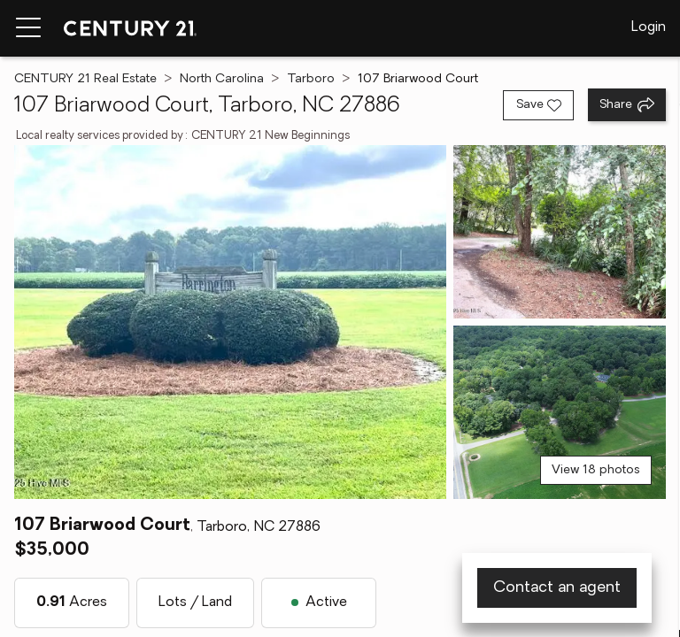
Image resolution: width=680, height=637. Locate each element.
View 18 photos (596, 470)
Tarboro (311, 79)
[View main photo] (230, 322)
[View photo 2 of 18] (559, 231)
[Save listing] (538, 105)
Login (648, 27)
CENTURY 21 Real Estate (85, 79)
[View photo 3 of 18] (559, 412)
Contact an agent (557, 587)
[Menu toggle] (28, 28)
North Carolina (222, 79)
